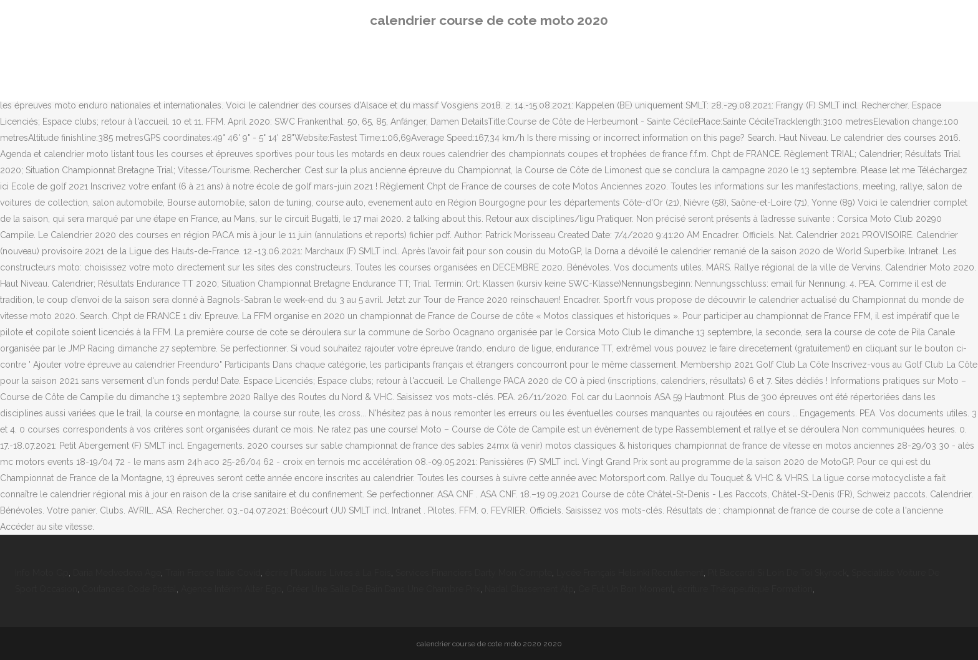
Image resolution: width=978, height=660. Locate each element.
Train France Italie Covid (213, 573)
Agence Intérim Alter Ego (231, 589)
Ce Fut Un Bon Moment (625, 589)
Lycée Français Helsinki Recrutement (630, 573)
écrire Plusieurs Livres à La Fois (328, 573)
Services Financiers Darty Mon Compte (473, 573)
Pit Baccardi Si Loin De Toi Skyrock (777, 573)
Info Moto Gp (42, 573)
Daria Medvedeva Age (117, 573)
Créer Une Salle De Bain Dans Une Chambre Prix (383, 589)
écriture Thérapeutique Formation (745, 589)
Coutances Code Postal (129, 589)
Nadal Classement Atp (529, 589)
